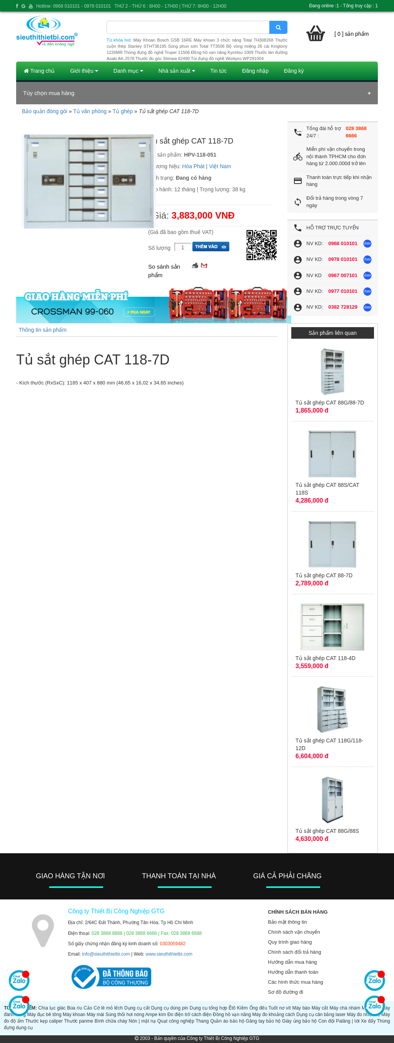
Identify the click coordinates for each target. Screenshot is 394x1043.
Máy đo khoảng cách (273, 1014)
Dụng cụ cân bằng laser (321, 1014)
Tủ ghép (122, 111)
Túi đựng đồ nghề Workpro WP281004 (227, 58)
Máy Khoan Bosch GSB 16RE (163, 40)
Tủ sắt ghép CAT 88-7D (324, 575)
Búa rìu (74, 1008)
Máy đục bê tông (44, 1014)
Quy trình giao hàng (290, 942)
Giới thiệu (84, 71)
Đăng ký (294, 71)
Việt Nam (220, 166)
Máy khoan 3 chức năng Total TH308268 (233, 40)
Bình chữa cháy (111, 1021)
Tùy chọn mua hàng (48, 93)
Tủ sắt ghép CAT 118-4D (326, 658)
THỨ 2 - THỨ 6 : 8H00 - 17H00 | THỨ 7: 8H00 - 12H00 (170, 6)
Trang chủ (39, 71)
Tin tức (218, 71)
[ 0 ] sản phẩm (351, 34)
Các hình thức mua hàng (295, 982)
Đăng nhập (255, 71)
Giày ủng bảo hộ (299, 1021)
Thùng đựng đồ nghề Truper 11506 (157, 52)
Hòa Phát (193, 166)
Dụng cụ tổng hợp (208, 1008)
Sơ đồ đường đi (285, 992)
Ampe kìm (155, 1014)
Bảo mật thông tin (287, 922)
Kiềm (242, 1008)
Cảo (87, 1008)
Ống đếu (258, 1008)
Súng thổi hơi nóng (124, 1014)
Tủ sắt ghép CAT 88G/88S (327, 831)
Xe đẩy (368, 1021)
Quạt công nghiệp (175, 1021)
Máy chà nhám (344, 1008)
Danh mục (128, 71)
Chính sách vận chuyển (294, 932)
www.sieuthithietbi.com (169, 954)
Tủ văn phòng (90, 111)
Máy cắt (320, 1008)
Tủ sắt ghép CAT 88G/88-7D (330, 402)
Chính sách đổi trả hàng (294, 952)
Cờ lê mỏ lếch (108, 1008)
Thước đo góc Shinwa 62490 (162, 58)
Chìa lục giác (52, 1008)
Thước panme (78, 1021)
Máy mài (95, 1014)
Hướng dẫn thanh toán (293, 972)
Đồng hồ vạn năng (232, 1014)
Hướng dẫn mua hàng (292, 962)
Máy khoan (74, 1014)
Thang (202, 1021)
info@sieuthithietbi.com (106, 954)
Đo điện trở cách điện (189, 1014)
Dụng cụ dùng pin (169, 1008)
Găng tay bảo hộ (263, 1021)
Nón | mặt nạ (142, 1021)
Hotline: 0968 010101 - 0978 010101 (73, 6)
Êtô (232, 1008)
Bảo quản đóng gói (44, 111)
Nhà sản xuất (177, 71)
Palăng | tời (347, 1021)
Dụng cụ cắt (137, 1008)
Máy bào (301, 1008)
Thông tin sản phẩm (43, 330)
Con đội (326, 1021)
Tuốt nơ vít (280, 1008)
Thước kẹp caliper (44, 1021)
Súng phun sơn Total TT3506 (196, 46)
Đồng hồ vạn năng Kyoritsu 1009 (222, 52)
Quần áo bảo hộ (227, 1021)
